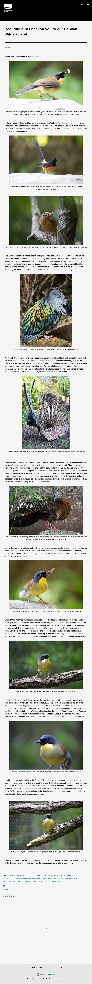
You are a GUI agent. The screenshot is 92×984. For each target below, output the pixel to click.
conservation (9, 878)
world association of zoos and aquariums (41, 882)
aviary (12, 875)
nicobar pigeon (68, 878)
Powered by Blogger (46, 974)
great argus (41, 878)
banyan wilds (22, 875)
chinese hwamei (66, 875)
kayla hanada (54, 878)
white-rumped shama (12, 882)
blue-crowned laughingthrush (43, 875)
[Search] (82, 4)
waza (78, 878)
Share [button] (5, 889)
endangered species (25, 878)
